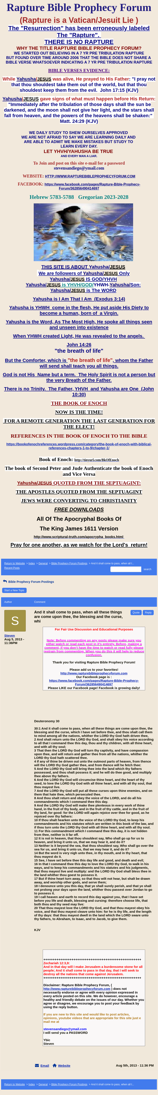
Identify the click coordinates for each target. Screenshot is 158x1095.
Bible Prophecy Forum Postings (69, 563)
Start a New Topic (14, 590)
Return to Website (14, 563)
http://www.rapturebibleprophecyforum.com (94, 673)
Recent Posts (12, 567)
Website (64, 1065)
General (43, 563)
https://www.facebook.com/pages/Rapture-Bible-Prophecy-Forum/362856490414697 (94, 682)
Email (45, 1065)
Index (32, 563)
